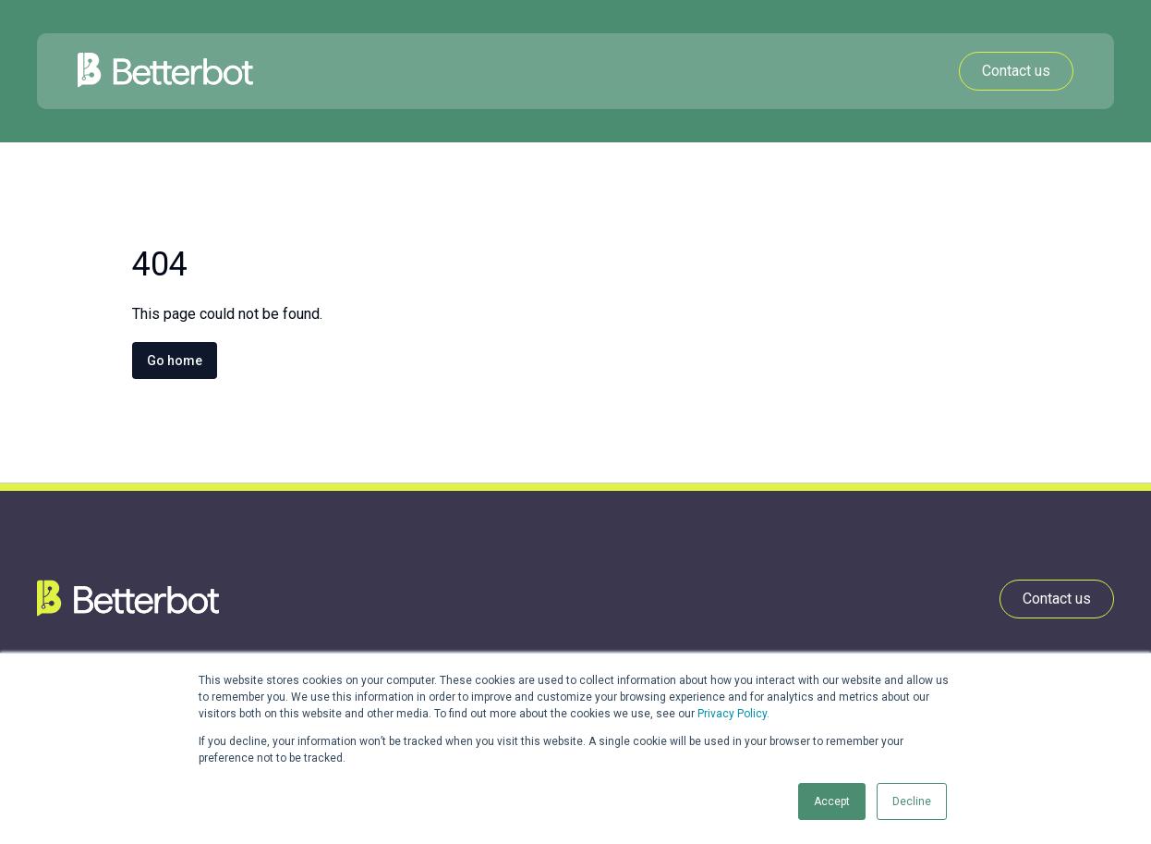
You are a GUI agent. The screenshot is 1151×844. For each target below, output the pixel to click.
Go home (174, 360)
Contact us (1016, 71)
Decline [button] (911, 801)
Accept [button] (832, 801)
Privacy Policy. (733, 713)
